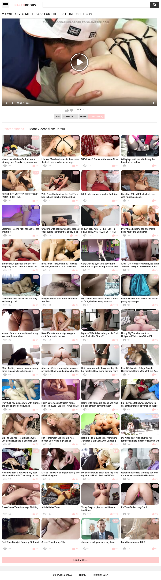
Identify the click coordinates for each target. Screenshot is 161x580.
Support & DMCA (62, 575)
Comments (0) (96, 116)
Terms (82, 575)
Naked (25, 5)
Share (83, 116)
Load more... (80, 560)
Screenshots (70, 116)
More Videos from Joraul (47, 129)
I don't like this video (71, 110)
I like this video (67, 110)
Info (58, 116)
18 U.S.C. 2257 (100, 575)
